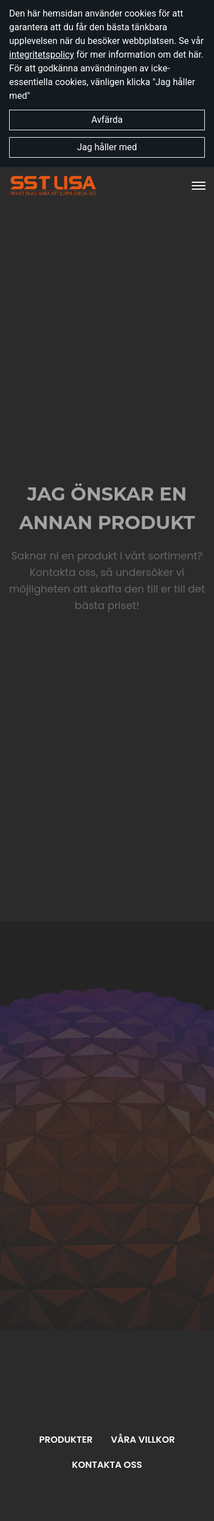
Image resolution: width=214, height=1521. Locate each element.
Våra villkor (143, 1439)
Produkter (65, 1439)
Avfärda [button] (107, 119)
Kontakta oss (107, 1464)
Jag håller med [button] (107, 147)
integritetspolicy (41, 54)
